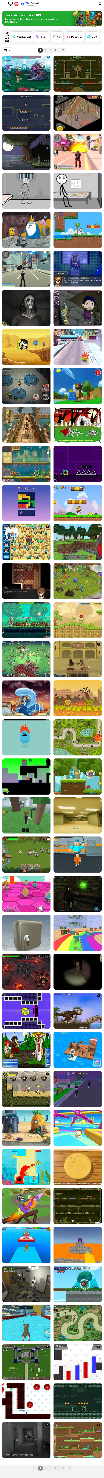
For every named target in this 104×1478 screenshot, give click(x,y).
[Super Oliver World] (78, 230)
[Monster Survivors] (26, 659)
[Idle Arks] (78, 1050)
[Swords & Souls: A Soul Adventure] (78, 659)
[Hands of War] (26, 1362)
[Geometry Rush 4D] (26, 1011)
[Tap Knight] (26, 620)
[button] (11, 22)
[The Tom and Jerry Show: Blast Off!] (26, 1206)
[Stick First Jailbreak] (78, 191)
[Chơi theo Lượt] (22, 36)
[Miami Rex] (78, 1011)
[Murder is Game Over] (78, 269)
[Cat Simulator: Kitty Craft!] (26, 1323)
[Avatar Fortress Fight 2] (26, 698)
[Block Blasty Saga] (26, 503)
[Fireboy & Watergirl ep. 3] (78, 1206)
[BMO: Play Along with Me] (26, 230)
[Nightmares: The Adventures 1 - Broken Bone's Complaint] (78, 308)
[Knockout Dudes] (78, 1128)
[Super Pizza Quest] (78, 503)
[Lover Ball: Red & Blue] (78, 776)
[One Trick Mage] (26, 113)
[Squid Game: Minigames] (78, 1167)
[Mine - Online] (78, 542)
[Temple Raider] (26, 425)
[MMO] (92, 36)
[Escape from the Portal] (78, 894)
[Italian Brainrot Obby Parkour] (26, 1245)
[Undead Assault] (78, 425)
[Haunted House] (78, 113)
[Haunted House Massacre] (26, 1440)
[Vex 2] (78, 1362)
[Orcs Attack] (26, 854)
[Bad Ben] (26, 1284)
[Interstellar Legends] (26, 74)
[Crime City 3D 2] (78, 152)
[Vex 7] (26, 1401)
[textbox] (7, 50)
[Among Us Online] (26, 386)
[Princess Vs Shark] (26, 1167)
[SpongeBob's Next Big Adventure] (26, 1128)
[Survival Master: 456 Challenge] (78, 933)
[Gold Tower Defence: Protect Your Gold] (78, 737)
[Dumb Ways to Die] (26, 737)
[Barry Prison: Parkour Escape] (78, 854)
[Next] (97, 33)
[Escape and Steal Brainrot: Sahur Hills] (78, 972)
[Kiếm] (57, 36)
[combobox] (7, 50)
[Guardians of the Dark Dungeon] (26, 972)
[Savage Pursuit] (26, 1089)
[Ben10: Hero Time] (26, 347)
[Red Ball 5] (78, 620)
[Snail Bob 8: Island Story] (26, 464)
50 (63, 50)
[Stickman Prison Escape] (26, 191)
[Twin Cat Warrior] (78, 1440)
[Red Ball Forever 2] (78, 1284)
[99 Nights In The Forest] (26, 815)
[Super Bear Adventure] (78, 386)
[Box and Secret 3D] (26, 933)
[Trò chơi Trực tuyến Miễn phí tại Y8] (13, 4)
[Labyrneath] (78, 1401)
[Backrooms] (78, 815)
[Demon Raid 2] (78, 1323)
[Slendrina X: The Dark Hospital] (26, 308)
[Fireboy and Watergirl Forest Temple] (78, 74)
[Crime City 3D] (26, 269)
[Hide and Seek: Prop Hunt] (78, 1089)
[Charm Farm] (78, 581)
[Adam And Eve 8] (78, 698)
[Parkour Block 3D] (78, 1245)
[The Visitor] (26, 152)
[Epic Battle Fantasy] (26, 1050)
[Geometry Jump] (78, 464)
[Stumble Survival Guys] (26, 894)
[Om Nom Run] (78, 347)
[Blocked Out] (26, 776)
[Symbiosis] (26, 581)
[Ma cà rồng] (74, 36)
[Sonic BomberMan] (26, 542)
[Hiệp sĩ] (41, 36)
